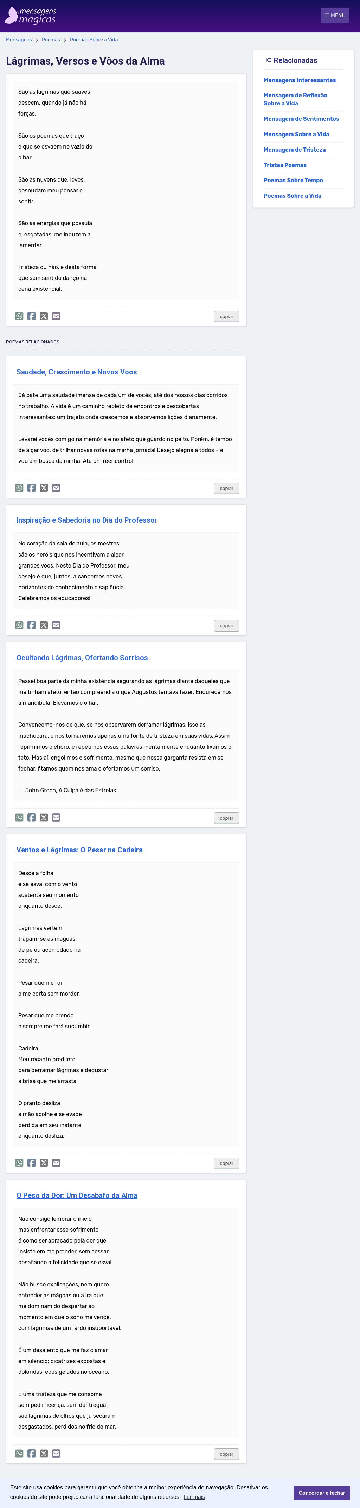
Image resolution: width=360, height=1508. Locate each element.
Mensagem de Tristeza (295, 149)
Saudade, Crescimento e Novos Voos (77, 372)
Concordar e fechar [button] (322, 1493)
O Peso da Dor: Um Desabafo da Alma (77, 1196)
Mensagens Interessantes (300, 80)
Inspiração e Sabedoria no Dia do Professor (87, 520)
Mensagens (19, 40)
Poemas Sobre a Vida (94, 40)
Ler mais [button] (194, 1497)
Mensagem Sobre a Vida (296, 134)
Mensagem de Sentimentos (301, 119)
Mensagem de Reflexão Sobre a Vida (295, 99)
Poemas (51, 40)
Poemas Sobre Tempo (293, 180)
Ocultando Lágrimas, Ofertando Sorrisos (82, 658)
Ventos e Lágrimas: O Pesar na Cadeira (80, 850)
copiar (226, 316)
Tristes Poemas (285, 165)
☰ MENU (335, 15)
